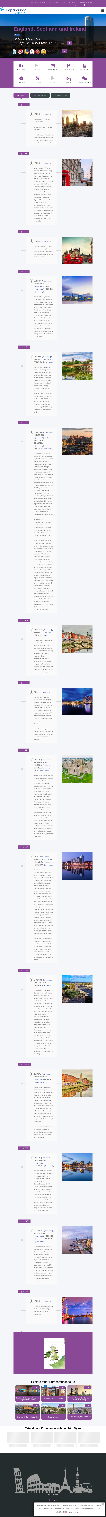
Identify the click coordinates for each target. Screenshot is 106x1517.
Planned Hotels (40, 95)
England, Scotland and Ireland (49, 29)
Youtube (53, 1495)
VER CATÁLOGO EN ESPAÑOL (34, 2)
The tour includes (61, 95)
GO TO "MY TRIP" (51, 2)
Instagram (53, 1486)
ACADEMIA (70, 2)
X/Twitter (53, 1491)
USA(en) (89, 5)
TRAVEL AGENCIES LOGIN (85, 2)
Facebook (53, 1482)
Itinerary (21, 95)
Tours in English (73, 5)
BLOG (61, 2)
